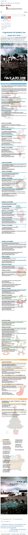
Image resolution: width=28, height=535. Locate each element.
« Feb (2, 29)
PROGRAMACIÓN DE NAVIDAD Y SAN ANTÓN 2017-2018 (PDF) (14, 41)
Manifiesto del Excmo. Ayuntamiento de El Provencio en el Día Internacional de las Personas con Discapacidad (13, 526)
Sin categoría (6, 521)
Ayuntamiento (18, 519)
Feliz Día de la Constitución (19, 529)
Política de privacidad (13, 530)
